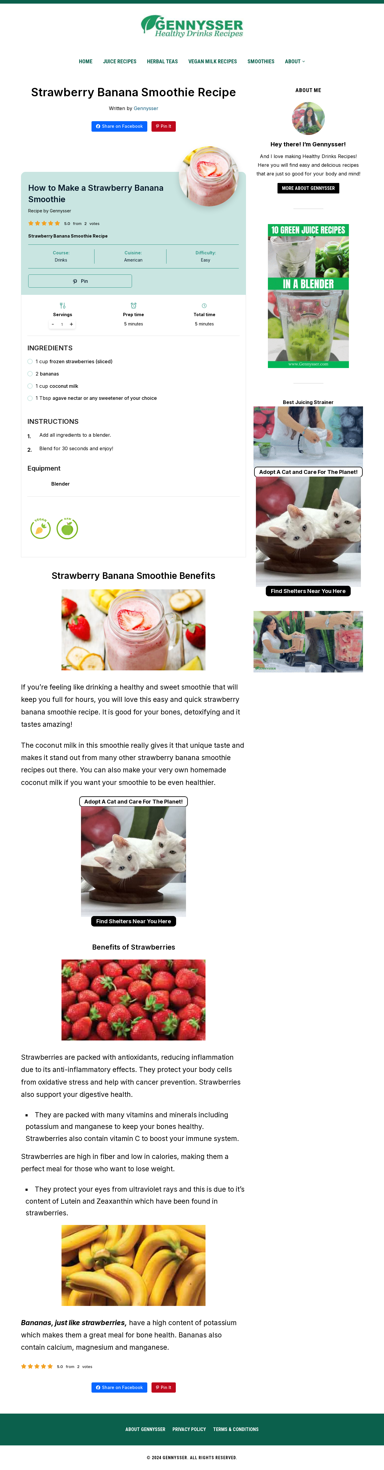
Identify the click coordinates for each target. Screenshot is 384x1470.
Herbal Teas (162, 61)
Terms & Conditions (236, 1430)
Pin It (166, 126)
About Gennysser (145, 1430)
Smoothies (261, 61)
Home (85, 61)
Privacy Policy (189, 1430)
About (293, 61)
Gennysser (146, 108)
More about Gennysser (308, 188)
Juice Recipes (119, 61)
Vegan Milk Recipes (212, 61)
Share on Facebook (122, 126)
